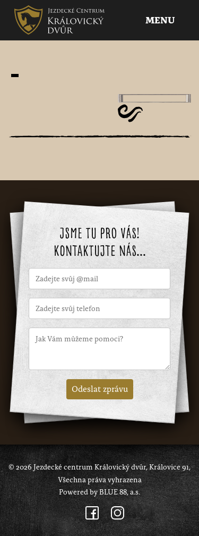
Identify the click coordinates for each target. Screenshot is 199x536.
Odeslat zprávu (100, 388)
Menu (161, 20)
